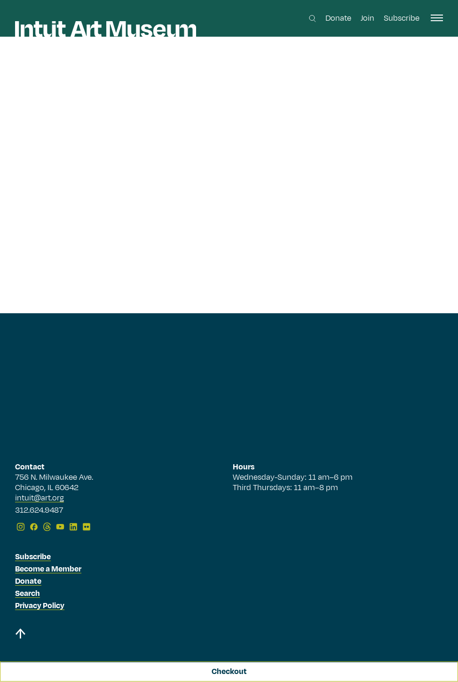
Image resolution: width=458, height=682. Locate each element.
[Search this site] (312, 18)
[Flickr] (86, 527)
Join (367, 18)
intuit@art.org (39, 498)
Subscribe (401, 18)
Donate (338, 18)
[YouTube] (60, 527)
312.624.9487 (39, 511)
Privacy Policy (39, 605)
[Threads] (47, 527)
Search (27, 593)
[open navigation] (437, 18)
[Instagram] (20, 527)
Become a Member (48, 569)
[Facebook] (34, 527)
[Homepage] (105, 29)
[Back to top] (20, 635)
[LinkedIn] (73, 527)
